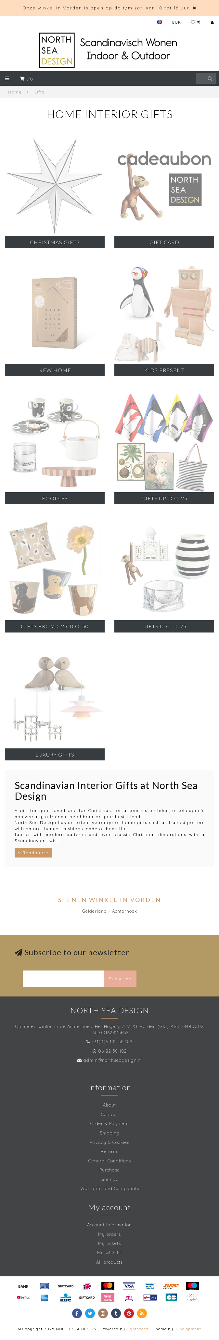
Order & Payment (109, 1123)
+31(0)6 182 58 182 (112, 1041)
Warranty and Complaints (109, 1188)
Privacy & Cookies (109, 1142)
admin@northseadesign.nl (113, 1060)
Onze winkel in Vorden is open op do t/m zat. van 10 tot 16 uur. (106, 7)
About (109, 1105)
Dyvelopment (187, 1328)
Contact (109, 1114)
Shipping (110, 1132)
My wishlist (109, 1252)
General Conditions (109, 1160)
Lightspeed (137, 1328)
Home (15, 91)
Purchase (109, 1169)
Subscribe (120, 978)
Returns (109, 1151)
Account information (109, 1224)
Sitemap (109, 1179)
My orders (109, 1234)
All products (109, 1262)
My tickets (109, 1243)
